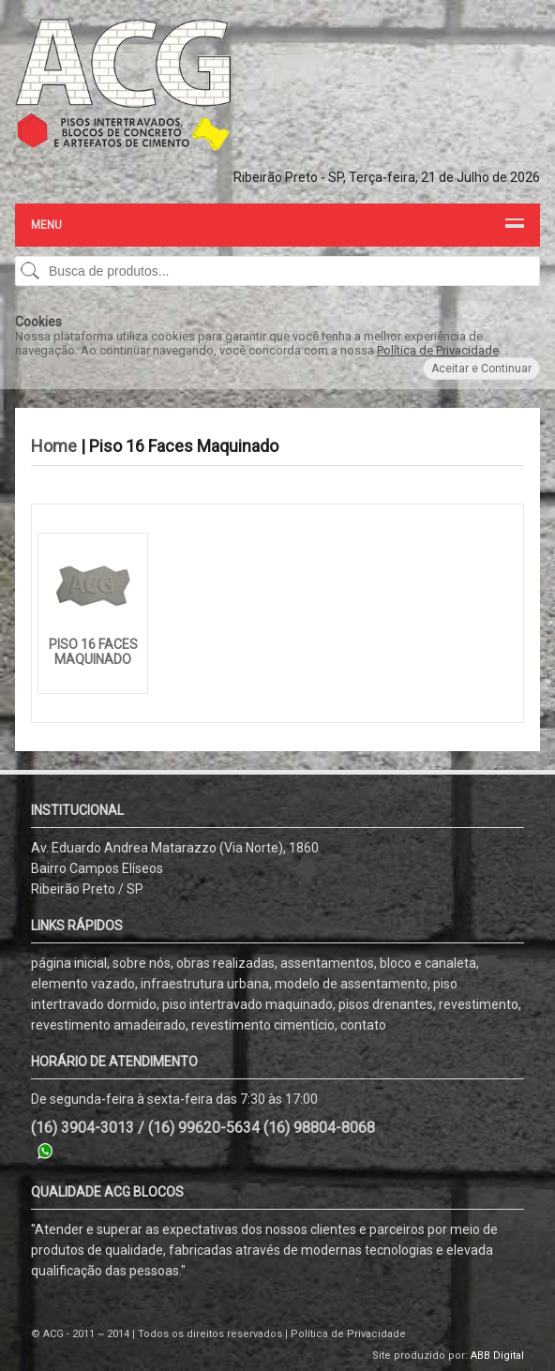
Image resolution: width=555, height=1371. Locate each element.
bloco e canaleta (428, 963)
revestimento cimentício (263, 1024)
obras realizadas (225, 963)
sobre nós (141, 963)
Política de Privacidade (438, 350)
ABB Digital (497, 1355)
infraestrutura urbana (205, 983)
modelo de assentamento (351, 983)
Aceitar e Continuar (481, 368)
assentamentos (327, 963)
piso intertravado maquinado (247, 1004)
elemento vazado (83, 983)
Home (54, 446)
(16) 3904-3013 (82, 1128)
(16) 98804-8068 (319, 1128)
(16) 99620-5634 (204, 1128)
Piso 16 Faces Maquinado (93, 652)
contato (363, 1024)
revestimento (478, 1004)
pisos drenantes (385, 1004)
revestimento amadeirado (108, 1024)
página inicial (69, 963)
